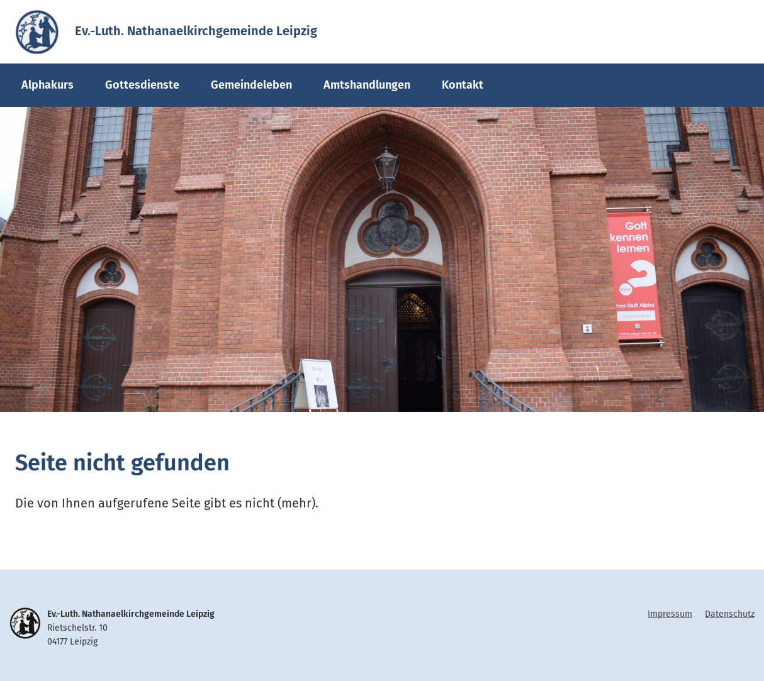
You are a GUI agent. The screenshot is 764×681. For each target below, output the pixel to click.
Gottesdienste (142, 85)
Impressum (670, 614)
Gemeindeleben (251, 85)
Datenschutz (730, 614)
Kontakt (462, 85)
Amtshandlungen (366, 85)
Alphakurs (47, 85)
